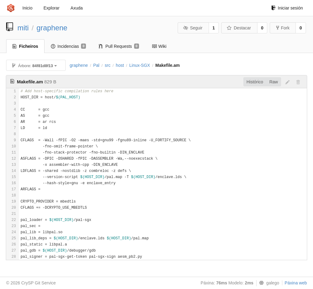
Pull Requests (119, 46)
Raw (273, 81)
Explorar (52, 8)
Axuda (77, 8)
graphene (52, 28)
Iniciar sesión (287, 8)
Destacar (239, 27)
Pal (96, 65)
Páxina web (296, 282)
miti (23, 28)
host (120, 65)
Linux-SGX (139, 65)
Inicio (27, 8)
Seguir (193, 27)
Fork (282, 27)
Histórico (254, 81)
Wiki (159, 46)
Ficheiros (25, 46)
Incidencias (68, 46)
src (107, 65)
